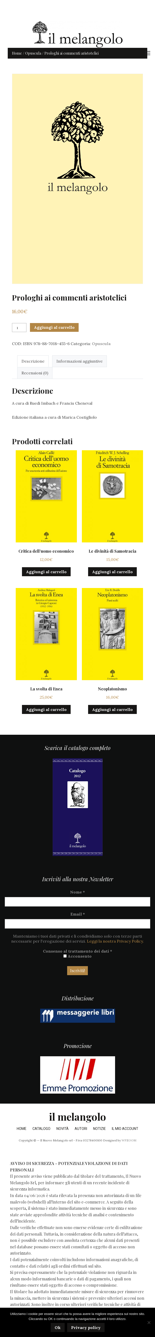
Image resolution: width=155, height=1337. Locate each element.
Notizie (99, 1129)
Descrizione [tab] (32, 361)
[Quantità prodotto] (19, 327)
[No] (148, 1322)
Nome (77, 892)
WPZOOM (129, 1140)
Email (77, 914)
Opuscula (33, 53)
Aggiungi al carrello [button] (46, 571)
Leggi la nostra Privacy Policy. (115, 941)
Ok (58, 1327)
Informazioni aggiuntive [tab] (79, 361)
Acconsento (77, 956)
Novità (62, 1129)
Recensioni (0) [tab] (34, 372)
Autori (81, 1129)
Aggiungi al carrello (54, 327)
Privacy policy (86, 1327)
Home (17, 53)
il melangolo (77, 1116)
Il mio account (125, 1129)
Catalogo (41, 1129)
